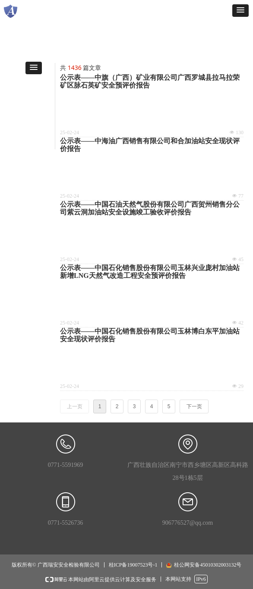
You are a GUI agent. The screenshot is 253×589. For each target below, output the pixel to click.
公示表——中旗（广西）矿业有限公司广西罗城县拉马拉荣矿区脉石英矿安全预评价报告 (150, 81)
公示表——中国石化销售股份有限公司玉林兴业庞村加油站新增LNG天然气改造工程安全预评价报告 (150, 271)
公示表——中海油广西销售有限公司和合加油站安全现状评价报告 (150, 144)
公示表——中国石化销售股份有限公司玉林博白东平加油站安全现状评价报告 (150, 335)
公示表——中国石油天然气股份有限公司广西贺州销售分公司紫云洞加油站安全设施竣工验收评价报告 (150, 208)
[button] (240, 10)
